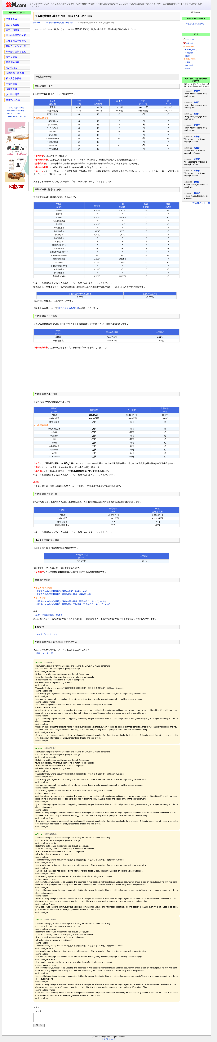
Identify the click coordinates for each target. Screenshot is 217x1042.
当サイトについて (13, 114)
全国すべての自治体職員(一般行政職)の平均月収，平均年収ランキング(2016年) (73, 604)
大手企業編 (11, 57)
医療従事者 (11, 89)
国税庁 (187, 56)
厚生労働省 (189, 53)
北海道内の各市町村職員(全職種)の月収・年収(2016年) (61, 591)
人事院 (187, 62)
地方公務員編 (12, 30)
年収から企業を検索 (16, 51)
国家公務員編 (12, 25)
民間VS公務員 (13, 100)
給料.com (36, 23)
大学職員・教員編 (15, 73)
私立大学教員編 (13, 78)
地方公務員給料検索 (16, 35)
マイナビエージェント (46, 634)
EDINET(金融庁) (191, 50)
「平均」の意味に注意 (15, 108)
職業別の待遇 (12, 62)
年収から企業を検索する (195, 24)
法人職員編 (11, 67)
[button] (106, 77)
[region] (106, 51)
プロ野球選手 (12, 94)
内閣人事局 (189, 65)
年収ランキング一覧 (16, 46)
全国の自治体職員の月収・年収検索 (59, 23)
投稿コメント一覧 (44, 653)
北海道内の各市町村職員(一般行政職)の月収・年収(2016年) (63, 594)
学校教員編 (11, 84)
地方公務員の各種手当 (68, 308)
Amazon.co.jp (191, 40)
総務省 (187, 69)
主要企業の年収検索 (16, 41)
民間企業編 (11, 19)
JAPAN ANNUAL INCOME (17, 116)
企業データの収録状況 (15, 111)
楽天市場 (189, 43)
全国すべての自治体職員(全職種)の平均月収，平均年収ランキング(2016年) (71, 601)
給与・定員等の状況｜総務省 (48, 615)
